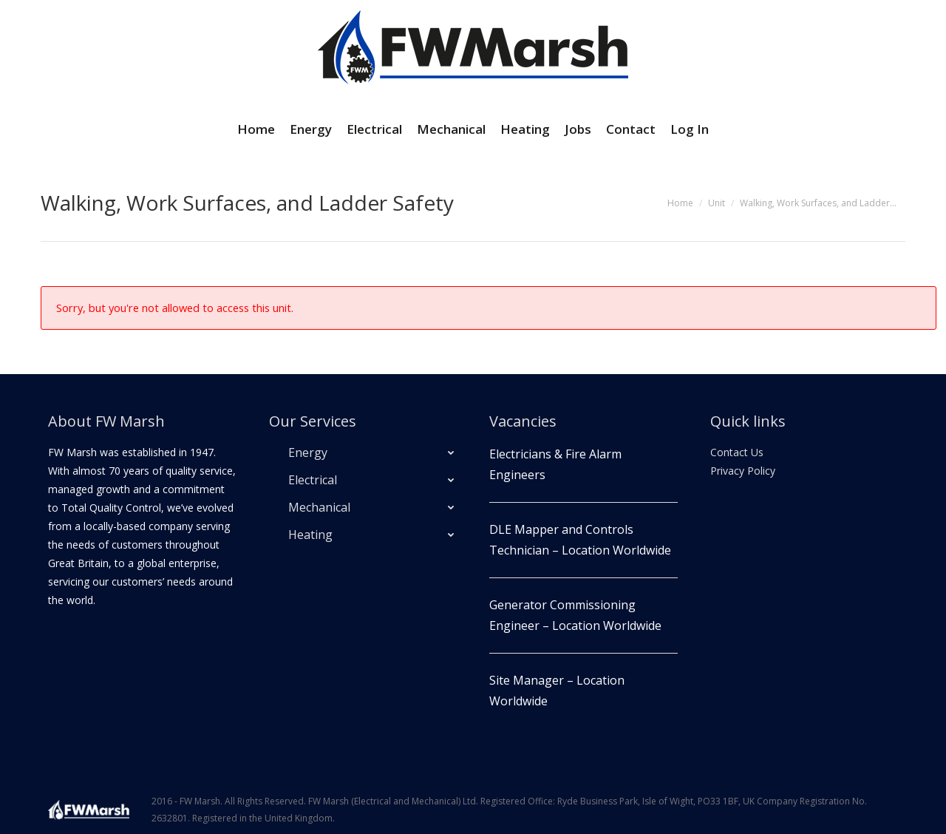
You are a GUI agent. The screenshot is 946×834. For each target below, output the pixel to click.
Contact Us (736, 452)
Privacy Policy (742, 471)
